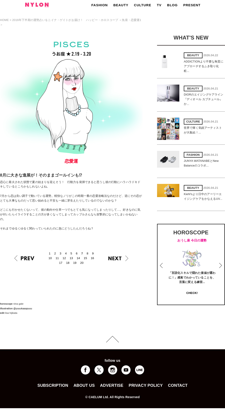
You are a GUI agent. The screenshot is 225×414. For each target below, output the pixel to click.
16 (92, 258)
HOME (4, 20)
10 (50, 258)
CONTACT (178, 385)
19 (74, 262)
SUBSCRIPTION (52, 385)
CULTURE (142, 5)
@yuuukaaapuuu (22, 308)
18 (68, 262)
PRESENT (191, 5)
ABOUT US (84, 385)
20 (82, 262)
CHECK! (192, 293)
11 (57, 258)
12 (64, 258)
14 (78, 258)
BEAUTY (121, 5)
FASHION (99, 5)
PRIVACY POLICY (146, 385)
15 (85, 258)
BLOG (172, 5)
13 (71, 258)
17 (60, 262)
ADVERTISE (111, 385)
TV (159, 5)
